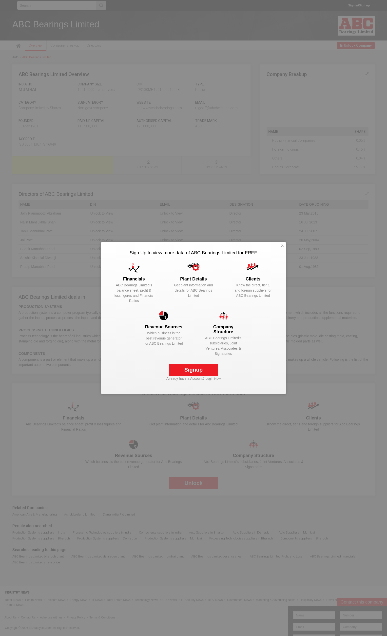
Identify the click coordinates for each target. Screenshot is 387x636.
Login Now (213, 378)
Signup (193, 370)
